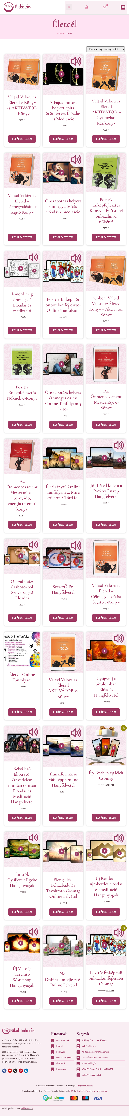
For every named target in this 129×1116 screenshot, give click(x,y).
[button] (69, 7)
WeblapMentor (27, 1108)
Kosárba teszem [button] (22, 138)
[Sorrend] (105, 49)
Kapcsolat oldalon (85, 1085)
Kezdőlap (61, 33)
